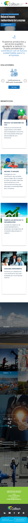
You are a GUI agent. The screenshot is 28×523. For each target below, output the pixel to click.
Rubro (7, 375)
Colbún (7, 467)
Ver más (14, 87)
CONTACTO (8, 24)
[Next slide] (25, 80)
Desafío (7, 329)
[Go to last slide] (2, 80)
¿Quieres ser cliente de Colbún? (14, 519)
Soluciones (9, 421)
